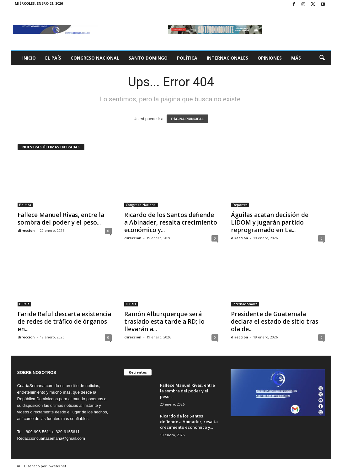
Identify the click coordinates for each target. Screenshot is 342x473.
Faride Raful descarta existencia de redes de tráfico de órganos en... (64, 321)
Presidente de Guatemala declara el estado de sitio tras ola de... (274, 321)
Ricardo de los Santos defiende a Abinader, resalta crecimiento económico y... (170, 222)
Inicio (29, 58)
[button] (322, 58)
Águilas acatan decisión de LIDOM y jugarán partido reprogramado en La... (269, 222)
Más (296, 58)
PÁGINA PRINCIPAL (187, 119)
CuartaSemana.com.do (38, 385)
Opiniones (270, 58)
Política (187, 58)
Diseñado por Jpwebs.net (45, 466)
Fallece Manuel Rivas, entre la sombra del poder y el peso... (61, 218)
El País (53, 58)
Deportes (240, 205)
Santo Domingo (148, 58)
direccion (26, 230)
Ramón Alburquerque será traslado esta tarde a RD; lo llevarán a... (164, 321)
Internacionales (227, 58)
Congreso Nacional (95, 58)
